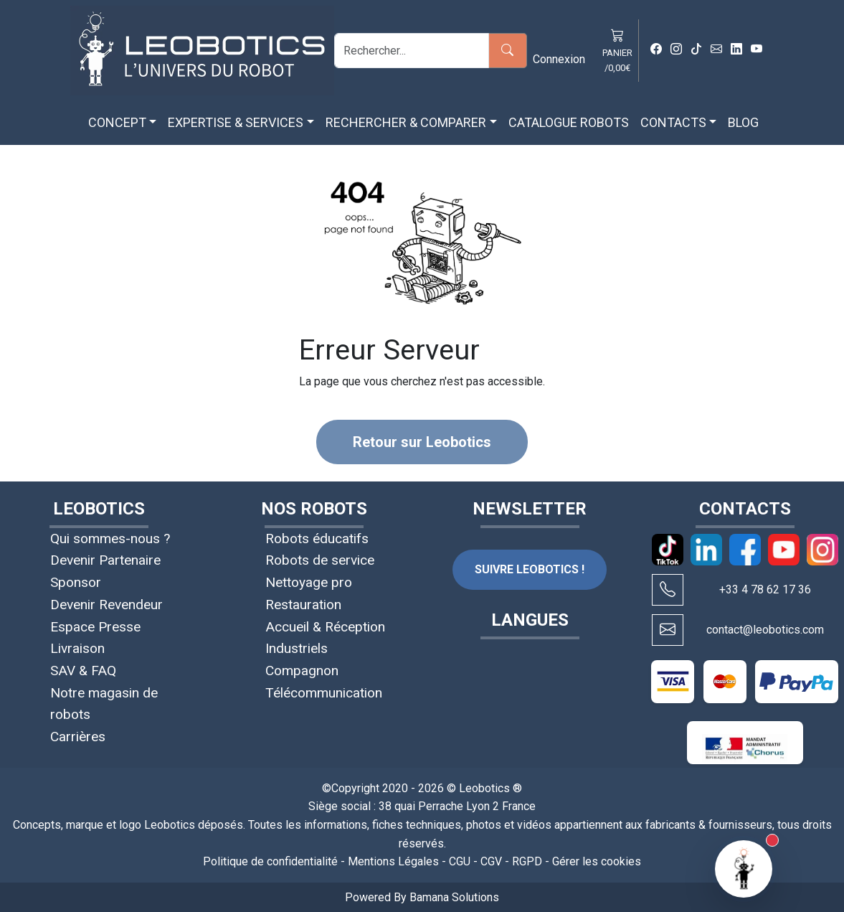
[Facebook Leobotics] (656, 50)
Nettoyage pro (308, 582)
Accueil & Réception (325, 627)
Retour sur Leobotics (422, 442)
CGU (459, 861)
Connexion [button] (559, 59)
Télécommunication (323, 693)
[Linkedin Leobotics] (736, 50)
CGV (491, 861)
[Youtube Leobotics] (756, 50)
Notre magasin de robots (104, 704)
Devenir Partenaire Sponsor (105, 571)
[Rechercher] (411, 50)
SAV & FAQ (83, 670)
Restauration (303, 604)
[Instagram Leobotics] (676, 50)
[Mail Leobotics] (716, 50)
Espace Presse (95, 627)
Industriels (296, 648)
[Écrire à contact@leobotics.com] (667, 630)
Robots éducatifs (317, 538)
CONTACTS (673, 122)
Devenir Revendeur (106, 604)
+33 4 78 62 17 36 (765, 589)
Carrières (77, 736)
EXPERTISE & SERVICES (235, 122)
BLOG (743, 122)
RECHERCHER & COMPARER (406, 122)
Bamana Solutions (454, 897)
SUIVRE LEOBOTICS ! (529, 569)
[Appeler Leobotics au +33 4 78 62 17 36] (667, 590)
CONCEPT (117, 122)
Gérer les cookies (596, 861)
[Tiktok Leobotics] (696, 50)
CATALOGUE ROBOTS (568, 122)
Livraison (77, 648)
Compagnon (301, 670)
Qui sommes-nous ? (110, 538)
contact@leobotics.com (765, 629)
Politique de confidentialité (270, 861)
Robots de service (319, 560)
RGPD (527, 861)
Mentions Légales (393, 861)
